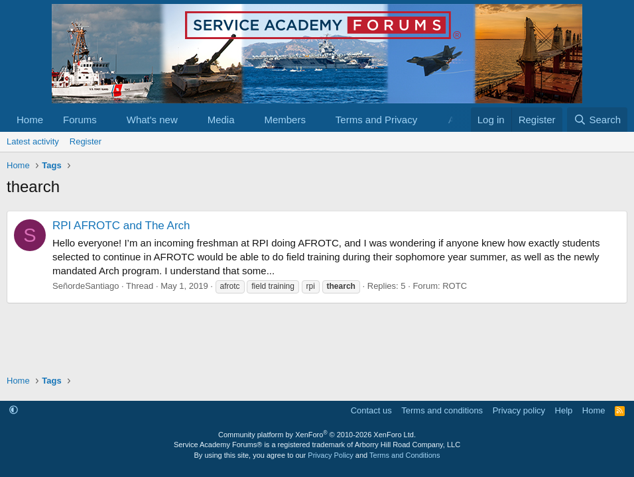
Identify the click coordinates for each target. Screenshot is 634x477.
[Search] (597, 119)
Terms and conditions (442, 410)
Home (30, 119)
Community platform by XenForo (317, 435)
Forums (80, 119)
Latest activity (33, 141)
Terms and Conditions (404, 455)
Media (221, 119)
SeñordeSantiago (85, 286)
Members (285, 119)
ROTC (454, 286)
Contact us (371, 410)
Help (564, 410)
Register (85, 141)
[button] (107, 119)
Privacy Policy (330, 455)
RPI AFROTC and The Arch (121, 225)
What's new (152, 119)
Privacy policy (519, 410)
